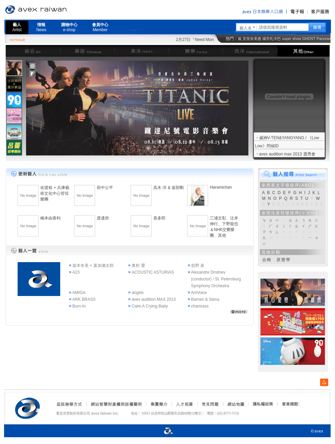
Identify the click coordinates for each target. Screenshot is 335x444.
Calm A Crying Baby (150, 306)
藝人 (17, 27)
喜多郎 (159, 218)
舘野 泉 (197, 265)
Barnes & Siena (205, 299)
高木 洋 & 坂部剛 (168, 187)
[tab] (14, 68)
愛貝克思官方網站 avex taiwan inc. (54, 10)
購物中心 (69, 27)
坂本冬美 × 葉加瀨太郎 (93, 265)
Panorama (325, 39)
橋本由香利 (50, 218)
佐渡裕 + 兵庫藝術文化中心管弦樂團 (54, 193)
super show (291, 39)
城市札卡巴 (271, 39)
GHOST (308, 39)
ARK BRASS (84, 299)
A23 (76, 272)
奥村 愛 (138, 265)
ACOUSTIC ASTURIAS (153, 272)
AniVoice (199, 292)
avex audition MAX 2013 (154, 299)
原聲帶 (283, 259)
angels (137, 292)
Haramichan (221, 187)
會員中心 (100, 27)
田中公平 (105, 187)
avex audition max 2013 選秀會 (287, 154)
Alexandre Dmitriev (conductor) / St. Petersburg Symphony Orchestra (216, 279)
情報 (41, 27)
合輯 (267, 259)
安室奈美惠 (252, 39)
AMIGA (79, 292)
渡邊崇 (103, 218)
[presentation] (14, 68)
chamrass (200, 306)
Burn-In (79, 306)
